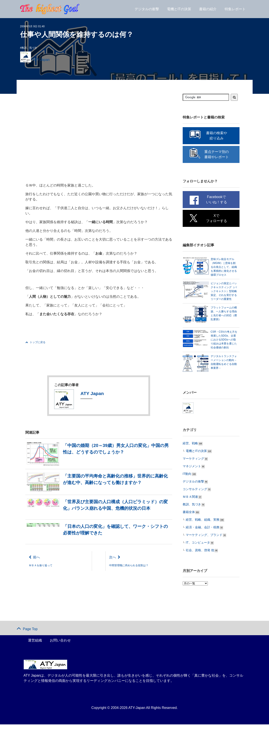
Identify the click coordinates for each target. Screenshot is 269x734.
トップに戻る (35, 342)
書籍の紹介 (208, 11)
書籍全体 (188, 522)
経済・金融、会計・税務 (200, 537)
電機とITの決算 (179, 11)
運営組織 (35, 650)
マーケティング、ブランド (201, 545)
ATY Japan (41, 60)
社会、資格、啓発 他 (198, 559)
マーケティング (192, 470)
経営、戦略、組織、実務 (200, 530)
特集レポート (235, 11)
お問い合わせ (60, 650)
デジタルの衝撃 (147, 11)
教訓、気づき (29, 47)
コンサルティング (193, 500)
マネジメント (190, 478)
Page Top (27, 638)
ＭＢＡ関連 (189, 508)
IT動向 (186, 485)
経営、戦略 (189, 456)
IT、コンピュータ (196, 552)
